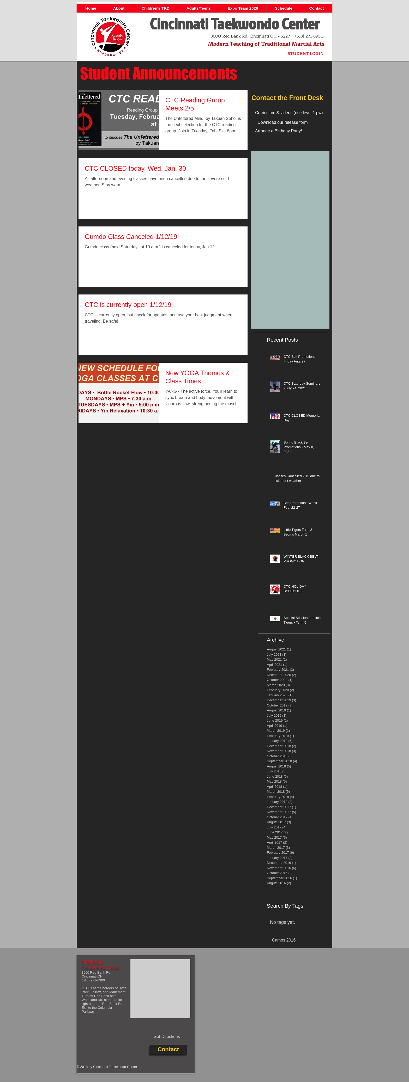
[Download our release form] (282, 122)
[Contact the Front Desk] (290, 98)
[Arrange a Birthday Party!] (291, 131)
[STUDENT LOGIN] (305, 54)
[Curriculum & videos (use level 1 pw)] (296, 112)
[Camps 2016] (284, 940)
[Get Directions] (167, 1037)
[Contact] (168, 1049)
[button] (119, 8)
